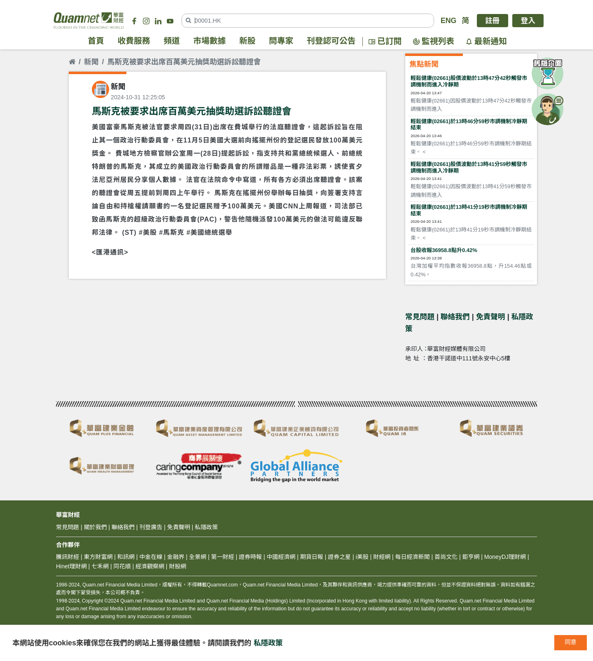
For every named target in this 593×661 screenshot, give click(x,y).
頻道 (171, 41)
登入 (528, 20)
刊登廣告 (150, 527)
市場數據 (209, 41)
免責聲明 (490, 317)
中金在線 (150, 557)
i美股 (361, 557)
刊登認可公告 (331, 41)
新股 (247, 41)
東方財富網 (98, 557)
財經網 (381, 557)
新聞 (91, 62)
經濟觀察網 (149, 566)
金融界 (175, 557)
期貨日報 (311, 557)
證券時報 (250, 557)
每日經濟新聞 (412, 557)
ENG (448, 20)
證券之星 (338, 557)
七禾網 (100, 566)
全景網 (197, 557)
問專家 (281, 41)
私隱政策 (268, 643)
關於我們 (95, 527)
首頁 (96, 41)
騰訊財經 (67, 557)
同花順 (122, 566)
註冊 (492, 20)
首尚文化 (446, 557)
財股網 (177, 566)
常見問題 (419, 317)
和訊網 (126, 557)
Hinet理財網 (71, 566)
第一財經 (222, 557)
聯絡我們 (455, 317)
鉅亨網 (470, 557)
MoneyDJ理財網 (505, 557)
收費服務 (134, 41)
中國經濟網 (280, 557)
